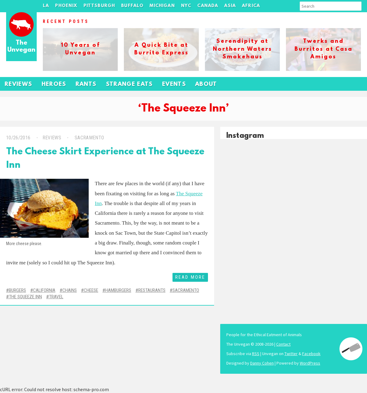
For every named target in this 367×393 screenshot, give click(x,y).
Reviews (18, 84)
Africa (251, 6)
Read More (190, 277)
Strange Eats (129, 84)
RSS (255, 353)
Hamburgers (118, 290)
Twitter (291, 353)
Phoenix (66, 6)
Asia (230, 6)
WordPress (310, 363)
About (206, 84)
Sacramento (88, 138)
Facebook (311, 353)
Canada (207, 6)
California (44, 290)
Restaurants (151, 290)
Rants (86, 84)
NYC (186, 6)
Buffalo (132, 6)
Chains (69, 290)
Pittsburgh (99, 6)
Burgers (17, 290)
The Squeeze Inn (25, 296)
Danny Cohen (262, 363)
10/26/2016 (18, 138)
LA (46, 6)
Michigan (162, 6)
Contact (283, 344)
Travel (56, 296)
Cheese (91, 290)
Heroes (54, 84)
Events (174, 84)
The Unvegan (21, 46)
